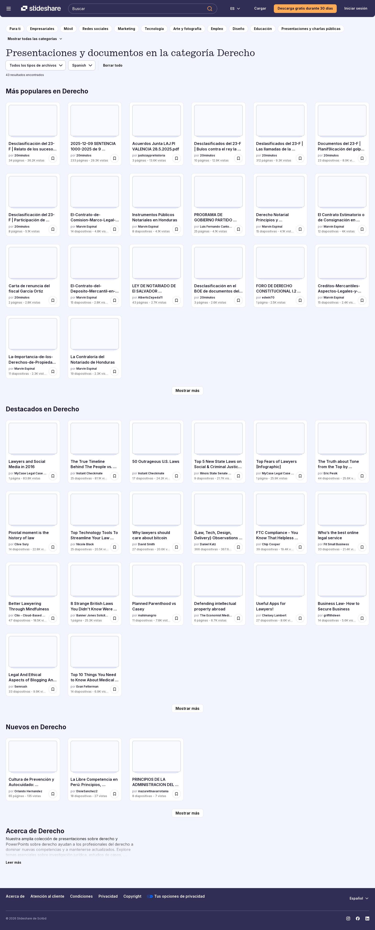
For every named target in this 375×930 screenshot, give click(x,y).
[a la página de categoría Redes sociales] (95, 29)
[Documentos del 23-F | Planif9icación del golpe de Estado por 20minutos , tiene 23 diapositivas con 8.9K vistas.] (342, 134)
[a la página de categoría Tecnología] (154, 29)
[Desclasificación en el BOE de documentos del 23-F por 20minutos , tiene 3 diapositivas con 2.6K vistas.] (218, 276)
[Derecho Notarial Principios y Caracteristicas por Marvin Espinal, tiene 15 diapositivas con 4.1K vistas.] (280, 205)
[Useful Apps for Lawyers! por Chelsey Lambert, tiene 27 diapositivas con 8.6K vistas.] (280, 594)
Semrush (20, 686)
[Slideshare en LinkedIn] (367, 918)
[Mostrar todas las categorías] (35, 39)
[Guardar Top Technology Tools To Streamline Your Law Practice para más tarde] (114, 547)
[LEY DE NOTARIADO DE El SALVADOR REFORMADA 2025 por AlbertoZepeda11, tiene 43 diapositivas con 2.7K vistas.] (156, 276)
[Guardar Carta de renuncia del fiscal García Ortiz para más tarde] (53, 300)
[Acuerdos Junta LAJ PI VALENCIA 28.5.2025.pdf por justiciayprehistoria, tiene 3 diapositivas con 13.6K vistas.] (156, 134)
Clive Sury (21, 544)
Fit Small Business (336, 544)
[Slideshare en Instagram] (348, 918)
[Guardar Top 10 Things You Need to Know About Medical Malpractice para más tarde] (114, 689)
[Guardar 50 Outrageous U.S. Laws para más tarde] (176, 476)
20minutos (21, 155)
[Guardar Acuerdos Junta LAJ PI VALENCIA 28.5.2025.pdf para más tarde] (176, 158)
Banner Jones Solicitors (92, 615)
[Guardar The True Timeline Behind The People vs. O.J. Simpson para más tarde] (114, 476)
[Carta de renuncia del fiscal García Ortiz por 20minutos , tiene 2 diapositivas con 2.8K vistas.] (33, 276)
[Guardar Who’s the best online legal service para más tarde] (362, 547)
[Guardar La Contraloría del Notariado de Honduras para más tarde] (114, 371)
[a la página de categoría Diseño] (238, 29)
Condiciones (81, 896)
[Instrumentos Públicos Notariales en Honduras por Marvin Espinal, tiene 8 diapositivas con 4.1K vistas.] (156, 205)
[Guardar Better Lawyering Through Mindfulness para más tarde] (53, 618)
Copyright (132, 896)
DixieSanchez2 (87, 791)
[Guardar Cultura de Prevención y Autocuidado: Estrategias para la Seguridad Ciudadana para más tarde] (53, 794)
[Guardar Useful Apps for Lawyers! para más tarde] (300, 618)
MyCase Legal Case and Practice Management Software (30, 473)
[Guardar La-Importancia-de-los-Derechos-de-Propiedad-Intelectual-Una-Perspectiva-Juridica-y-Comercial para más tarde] (53, 371)
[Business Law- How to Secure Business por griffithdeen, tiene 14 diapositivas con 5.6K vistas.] (342, 594)
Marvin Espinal (86, 226)
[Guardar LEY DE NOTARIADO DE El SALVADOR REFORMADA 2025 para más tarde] (176, 300)
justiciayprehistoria (151, 155)
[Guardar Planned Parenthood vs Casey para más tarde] (176, 618)
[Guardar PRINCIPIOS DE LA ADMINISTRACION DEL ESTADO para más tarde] (176, 794)
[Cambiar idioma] (233, 8)
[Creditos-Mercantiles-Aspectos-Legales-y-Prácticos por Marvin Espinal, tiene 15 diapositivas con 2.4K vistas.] (342, 276)
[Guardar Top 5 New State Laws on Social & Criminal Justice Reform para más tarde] (238, 476)
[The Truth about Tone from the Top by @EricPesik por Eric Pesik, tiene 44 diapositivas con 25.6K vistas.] (342, 451)
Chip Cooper (271, 544)
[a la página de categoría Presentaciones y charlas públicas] (311, 29)
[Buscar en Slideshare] (142, 8)
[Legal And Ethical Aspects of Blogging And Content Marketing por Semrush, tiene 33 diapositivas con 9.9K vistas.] (33, 665)
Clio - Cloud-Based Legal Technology (30, 615)
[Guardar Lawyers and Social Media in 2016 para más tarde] (53, 476)
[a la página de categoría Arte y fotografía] (187, 29)
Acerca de (15, 896)
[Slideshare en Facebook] (358, 918)
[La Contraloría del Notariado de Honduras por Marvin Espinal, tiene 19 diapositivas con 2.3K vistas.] (95, 347)
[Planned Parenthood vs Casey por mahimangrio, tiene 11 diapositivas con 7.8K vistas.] (156, 594)
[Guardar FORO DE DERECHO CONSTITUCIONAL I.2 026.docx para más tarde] (300, 300)
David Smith (146, 544)
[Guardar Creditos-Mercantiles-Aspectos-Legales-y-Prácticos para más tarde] (362, 300)
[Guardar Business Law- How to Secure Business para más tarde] (362, 618)
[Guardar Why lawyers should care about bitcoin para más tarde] (176, 547)
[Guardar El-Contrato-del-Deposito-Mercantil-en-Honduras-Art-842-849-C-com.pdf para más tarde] (114, 300)
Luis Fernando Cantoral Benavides (216, 226)
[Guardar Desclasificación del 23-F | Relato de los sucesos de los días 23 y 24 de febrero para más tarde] (53, 158)
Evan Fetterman (87, 686)
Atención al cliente (47, 896)
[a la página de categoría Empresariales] (42, 29)
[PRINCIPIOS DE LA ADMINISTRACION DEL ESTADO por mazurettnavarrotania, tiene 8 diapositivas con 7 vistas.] (156, 769)
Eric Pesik (330, 473)
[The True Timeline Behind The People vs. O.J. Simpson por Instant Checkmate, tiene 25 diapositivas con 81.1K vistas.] (95, 451)
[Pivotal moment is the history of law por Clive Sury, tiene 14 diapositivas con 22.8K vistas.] (33, 522)
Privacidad (108, 896)
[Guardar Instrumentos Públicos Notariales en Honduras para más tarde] (176, 229)
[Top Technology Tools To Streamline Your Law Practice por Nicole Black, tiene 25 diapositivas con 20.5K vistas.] (95, 522)
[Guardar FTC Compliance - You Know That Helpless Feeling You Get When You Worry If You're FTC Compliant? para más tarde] (300, 547)
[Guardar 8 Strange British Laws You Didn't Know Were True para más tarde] (114, 618)
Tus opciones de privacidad (176, 896)
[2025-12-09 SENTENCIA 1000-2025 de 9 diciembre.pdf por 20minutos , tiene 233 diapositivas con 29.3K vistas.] (95, 134)
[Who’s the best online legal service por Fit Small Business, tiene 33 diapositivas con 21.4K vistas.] (342, 522)
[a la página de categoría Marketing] (126, 29)
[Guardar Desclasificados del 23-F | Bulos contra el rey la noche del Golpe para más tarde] (238, 158)
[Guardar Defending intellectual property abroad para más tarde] (238, 618)
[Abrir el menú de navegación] (8, 8)
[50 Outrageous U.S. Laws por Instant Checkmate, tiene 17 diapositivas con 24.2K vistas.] (156, 451)
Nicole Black (85, 544)
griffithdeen (332, 615)
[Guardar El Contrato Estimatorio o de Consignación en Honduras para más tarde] (362, 229)
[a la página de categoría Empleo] (217, 29)
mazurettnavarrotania (153, 791)
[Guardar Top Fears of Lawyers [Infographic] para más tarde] (300, 476)
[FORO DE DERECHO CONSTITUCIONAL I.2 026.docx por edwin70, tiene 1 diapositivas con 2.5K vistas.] (280, 276)
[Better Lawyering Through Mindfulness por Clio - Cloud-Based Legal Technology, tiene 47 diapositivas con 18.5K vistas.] (33, 594)
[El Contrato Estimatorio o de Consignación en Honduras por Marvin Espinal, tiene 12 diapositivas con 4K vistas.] (342, 205)
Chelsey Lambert (274, 615)
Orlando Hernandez (28, 791)
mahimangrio (147, 615)
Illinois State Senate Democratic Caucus (216, 473)
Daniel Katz (208, 544)
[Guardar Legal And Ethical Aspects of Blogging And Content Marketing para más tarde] (53, 689)
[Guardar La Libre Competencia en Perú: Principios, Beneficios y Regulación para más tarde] (114, 794)
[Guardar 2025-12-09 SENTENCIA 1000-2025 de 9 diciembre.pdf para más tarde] (114, 158)
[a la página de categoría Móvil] (68, 29)
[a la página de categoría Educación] (263, 29)
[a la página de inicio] (15, 29)
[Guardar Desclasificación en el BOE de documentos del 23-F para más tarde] (238, 300)
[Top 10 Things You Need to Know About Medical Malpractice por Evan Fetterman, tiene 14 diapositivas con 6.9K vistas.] (95, 665)
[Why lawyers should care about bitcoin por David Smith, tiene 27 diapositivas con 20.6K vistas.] (156, 522)
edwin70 (268, 297)
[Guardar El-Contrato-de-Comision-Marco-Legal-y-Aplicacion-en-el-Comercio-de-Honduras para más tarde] (114, 229)
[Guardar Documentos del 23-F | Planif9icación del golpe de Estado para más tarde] (362, 158)
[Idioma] (81, 65)
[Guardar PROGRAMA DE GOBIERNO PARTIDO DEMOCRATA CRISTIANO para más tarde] (238, 229)
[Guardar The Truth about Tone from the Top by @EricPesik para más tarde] (362, 476)
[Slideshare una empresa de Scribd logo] (41, 8)
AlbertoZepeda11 (150, 297)
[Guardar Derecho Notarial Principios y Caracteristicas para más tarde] (300, 229)
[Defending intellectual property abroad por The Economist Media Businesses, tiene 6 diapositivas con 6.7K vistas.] (218, 594)
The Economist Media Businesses (216, 615)
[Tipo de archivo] (36, 65)
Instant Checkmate (89, 473)
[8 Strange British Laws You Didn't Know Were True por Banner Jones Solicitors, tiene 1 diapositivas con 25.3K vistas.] (95, 594)
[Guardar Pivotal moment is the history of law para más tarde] (53, 547)
